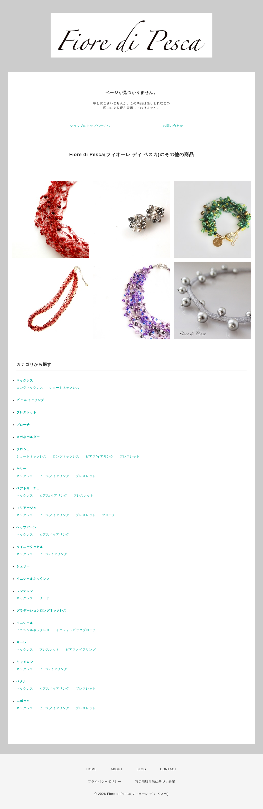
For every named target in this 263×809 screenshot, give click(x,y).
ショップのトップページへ (90, 126)
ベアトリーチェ (28, 488)
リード (44, 598)
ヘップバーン (26, 527)
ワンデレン (24, 591)
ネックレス (24, 380)
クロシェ (23, 449)
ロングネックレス (29, 387)
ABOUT (117, 769)
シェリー (23, 566)
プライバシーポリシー (104, 781)
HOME (92, 769)
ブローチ (23, 424)
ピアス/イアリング (30, 400)
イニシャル (24, 623)
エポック (23, 701)
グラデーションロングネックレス (41, 610)
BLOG (141, 769)
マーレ (21, 642)
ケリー (21, 469)
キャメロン (24, 662)
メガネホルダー (28, 437)
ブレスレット (26, 412)
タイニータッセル (29, 547)
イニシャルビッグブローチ (76, 630)
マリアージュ (26, 508)
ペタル (21, 681)
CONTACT (168, 769)
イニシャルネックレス (33, 578)
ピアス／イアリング (54, 476)
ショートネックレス (64, 387)
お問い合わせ (173, 126)
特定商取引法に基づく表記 (155, 781)
